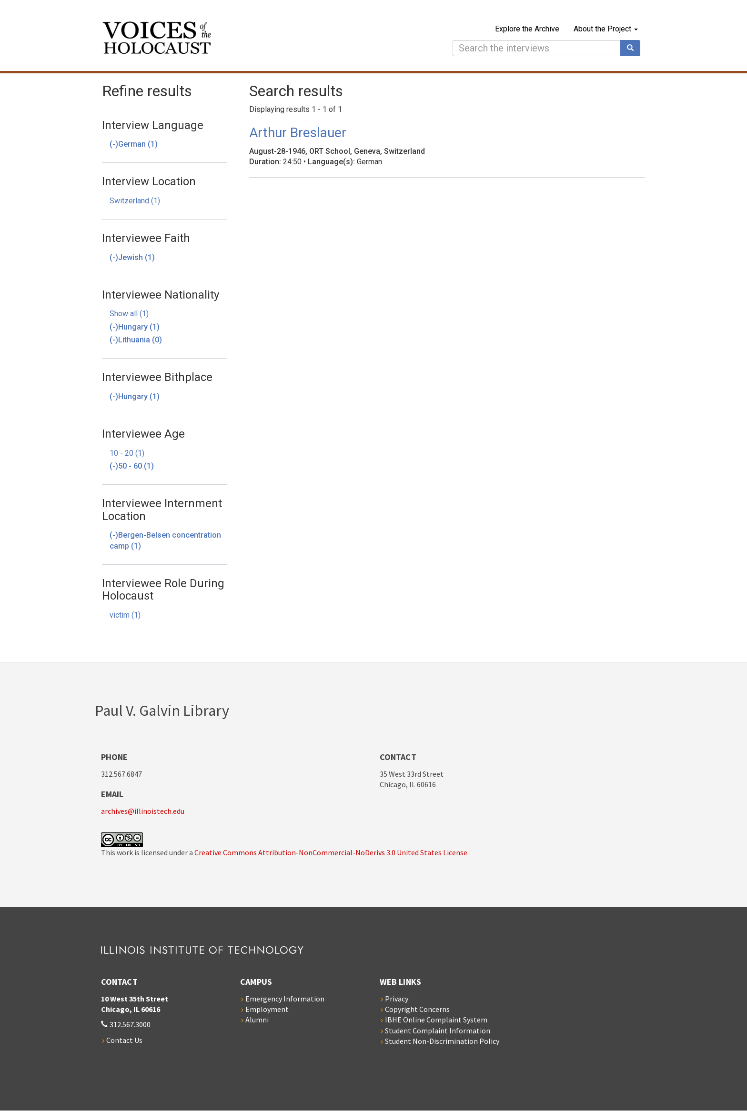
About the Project (606, 28)
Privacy (396, 998)
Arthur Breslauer (297, 132)
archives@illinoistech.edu (142, 811)
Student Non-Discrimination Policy (442, 1041)
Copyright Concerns (417, 1009)
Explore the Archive (527, 28)
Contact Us (124, 1040)
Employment (267, 1009)
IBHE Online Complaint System (436, 1019)
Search (633, 48)
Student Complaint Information (437, 1030)
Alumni (257, 1019)
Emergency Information (284, 998)
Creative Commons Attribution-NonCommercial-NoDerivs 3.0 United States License (330, 852)
